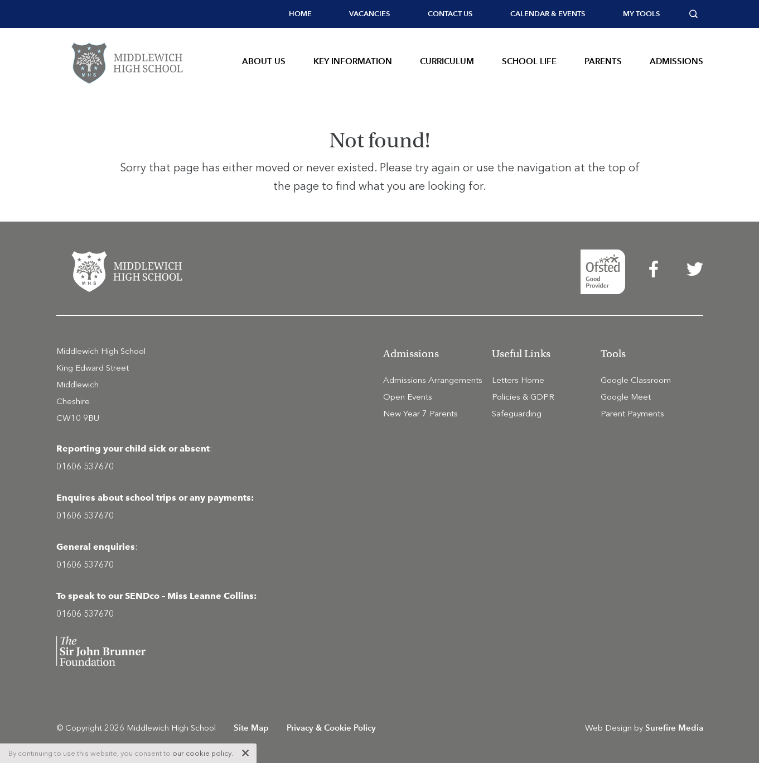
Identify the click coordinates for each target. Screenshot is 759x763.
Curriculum (447, 61)
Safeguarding (517, 414)
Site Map (251, 727)
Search (696, 14)
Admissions (676, 61)
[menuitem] (300, 14)
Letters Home (518, 380)
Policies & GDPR (523, 397)
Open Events (407, 397)
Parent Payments (632, 414)
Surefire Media (674, 727)
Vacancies (369, 13)
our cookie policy (201, 753)
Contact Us (450, 13)
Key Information (352, 61)
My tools (641, 13)
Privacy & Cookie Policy (331, 727)
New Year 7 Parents (420, 414)
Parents (603, 61)
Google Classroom (636, 380)
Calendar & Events (547, 13)
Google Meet (626, 397)
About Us (264, 61)
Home (300, 13)
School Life (529, 61)
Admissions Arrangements (432, 380)
